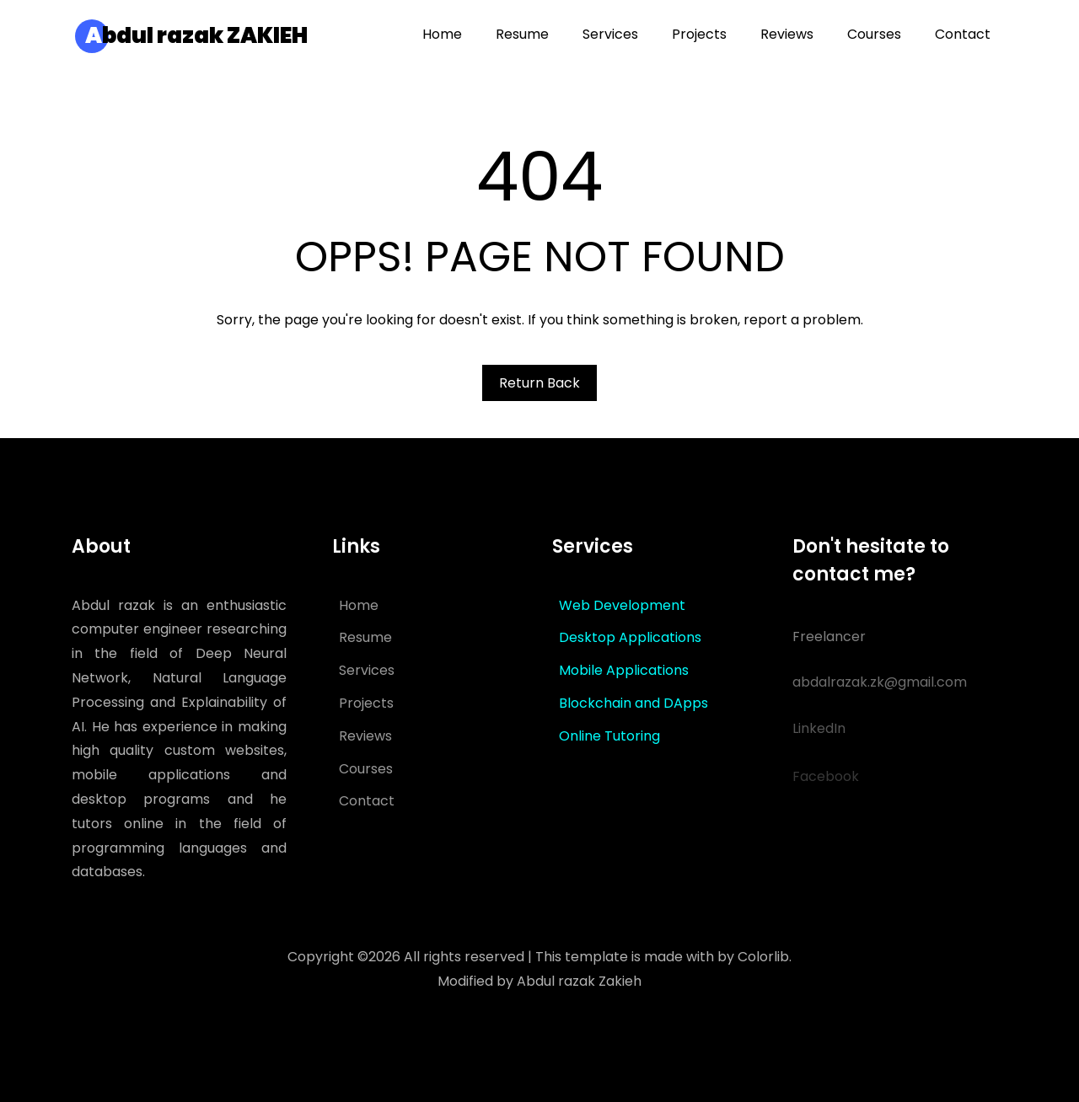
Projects (366, 703)
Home (358, 605)
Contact (367, 800)
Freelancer (829, 640)
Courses (366, 768)
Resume (365, 637)
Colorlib (763, 956)
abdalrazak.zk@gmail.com (879, 688)
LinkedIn (818, 737)
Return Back (539, 383)
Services (367, 670)
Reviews (365, 736)
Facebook (825, 785)
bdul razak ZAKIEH (196, 35)
